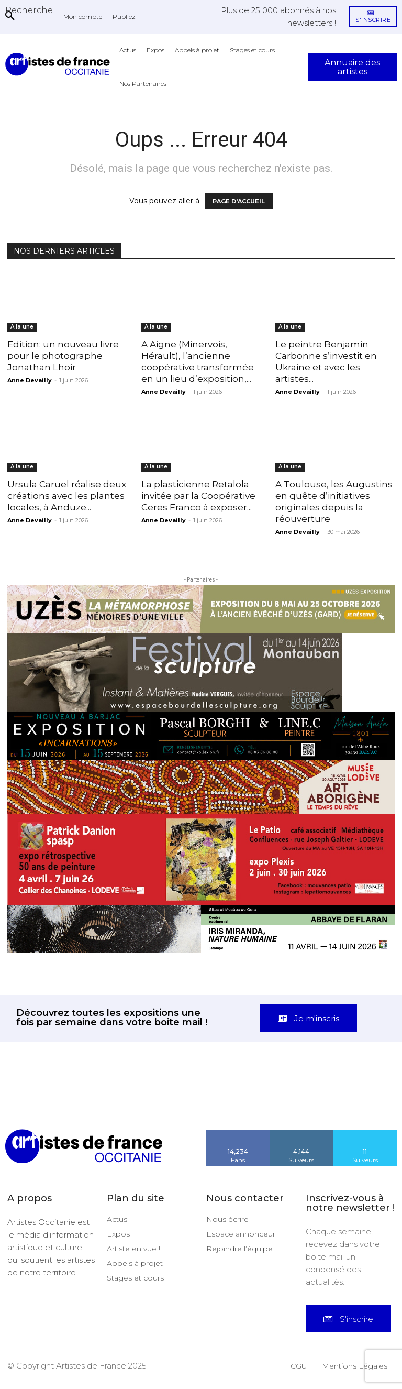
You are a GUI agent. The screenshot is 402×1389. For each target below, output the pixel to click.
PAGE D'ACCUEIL (239, 201)
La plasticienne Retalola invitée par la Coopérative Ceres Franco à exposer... (198, 495)
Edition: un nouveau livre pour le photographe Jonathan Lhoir (63, 356)
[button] (29, 10)
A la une (22, 326)
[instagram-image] (25, 1104)
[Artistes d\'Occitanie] (59, 64)
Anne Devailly (29, 380)
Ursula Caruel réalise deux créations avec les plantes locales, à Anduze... (66, 495)
